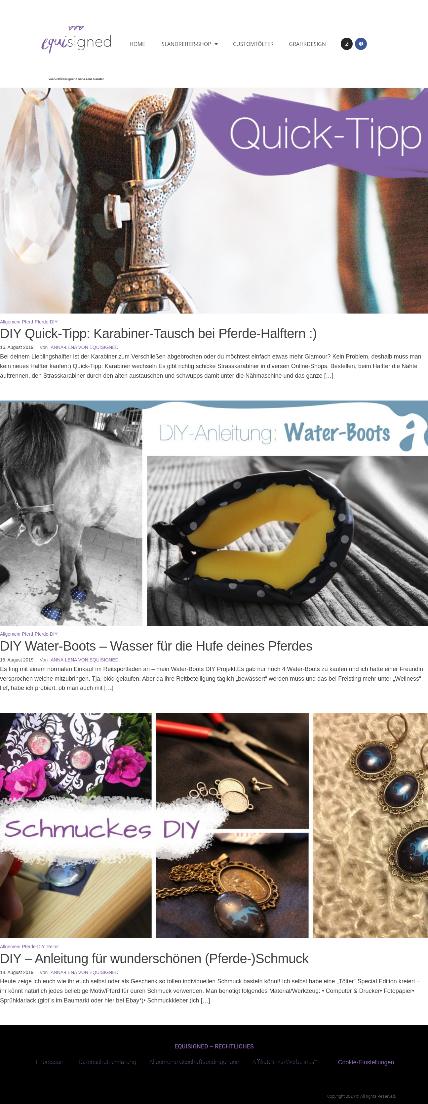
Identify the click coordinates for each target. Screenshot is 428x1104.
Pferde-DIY (46, 321)
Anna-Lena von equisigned (84, 347)
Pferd (27, 321)
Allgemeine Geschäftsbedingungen (194, 1061)
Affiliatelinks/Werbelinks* (285, 1061)
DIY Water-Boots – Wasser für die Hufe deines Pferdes (156, 646)
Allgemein (10, 321)
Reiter (53, 946)
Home (137, 44)
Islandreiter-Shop (189, 44)
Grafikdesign (307, 44)
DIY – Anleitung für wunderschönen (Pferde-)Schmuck (154, 958)
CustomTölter (253, 44)
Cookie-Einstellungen (366, 1062)
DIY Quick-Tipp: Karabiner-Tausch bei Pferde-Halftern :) (158, 333)
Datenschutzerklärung (107, 1061)
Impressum (50, 1061)
